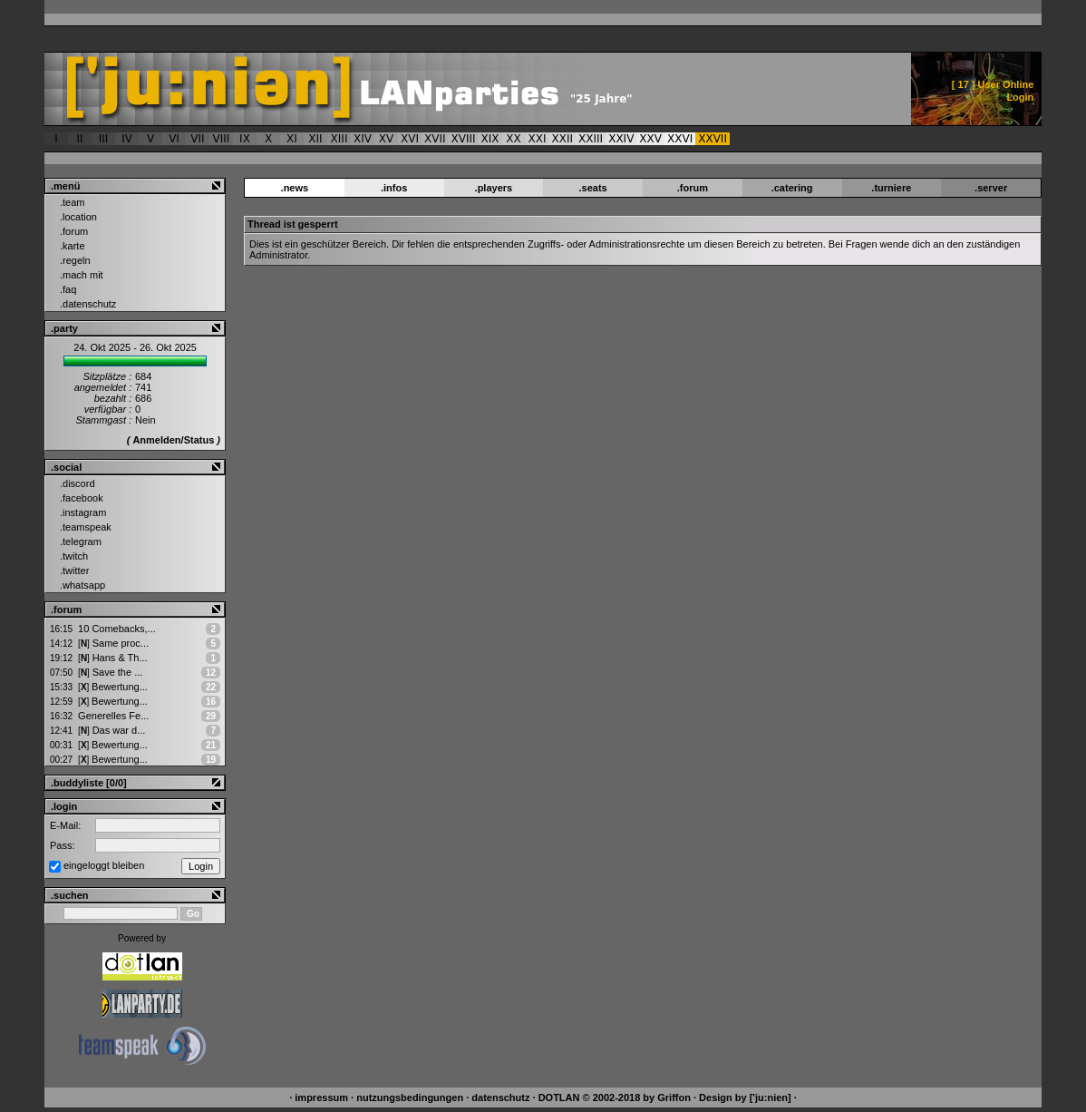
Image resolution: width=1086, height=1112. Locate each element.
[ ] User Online (993, 84)
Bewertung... (113, 686)
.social (66, 467)
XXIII (590, 138)
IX (244, 138)
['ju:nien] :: (422, 89)
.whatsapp (82, 585)
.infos (394, 187)
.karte (72, 245)
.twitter (74, 570)
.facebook (81, 498)
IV (126, 138)
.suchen (70, 895)
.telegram (81, 541)
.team (72, 202)
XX (513, 138)
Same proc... (113, 643)
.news (295, 187)
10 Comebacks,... (117, 628)
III (104, 138)
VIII (221, 138)
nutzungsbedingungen (409, 1097)
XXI (537, 138)
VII (197, 138)
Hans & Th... (113, 657)
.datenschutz (88, 303)
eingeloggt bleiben (103, 865)
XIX (490, 138)
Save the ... (110, 672)
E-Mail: (65, 825)
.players (494, 187)
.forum (74, 231)
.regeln (75, 260)
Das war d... (111, 730)
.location (78, 216)
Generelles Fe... (113, 715)
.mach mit (81, 274)
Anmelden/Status (173, 439)
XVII (435, 138)
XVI (410, 138)
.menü (65, 185)
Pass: (62, 845)
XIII (339, 138)
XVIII (463, 138)
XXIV (621, 138)
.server (990, 187)
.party (64, 328)
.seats (593, 187)
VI (174, 138)
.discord (77, 483)
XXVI (680, 138)
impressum (321, 1097)
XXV (650, 138)
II (79, 138)
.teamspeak (86, 527)
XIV (363, 138)
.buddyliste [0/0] (89, 782)
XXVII (712, 138)
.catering (792, 187)
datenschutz (500, 1097)
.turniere (891, 187)
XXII (563, 138)
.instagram (83, 512)
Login (1019, 97)
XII (315, 138)
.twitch (74, 556)
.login (64, 806)
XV (386, 138)
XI (291, 138)
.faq (68, 289)
